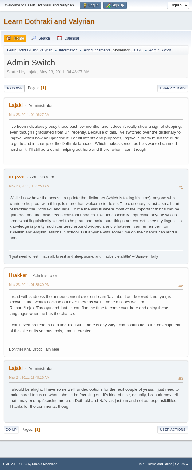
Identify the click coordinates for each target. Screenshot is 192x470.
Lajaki (136, 50)
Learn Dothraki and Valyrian (49, 21)
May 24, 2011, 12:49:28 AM (29, 377)
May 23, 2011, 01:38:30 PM (29, 284)
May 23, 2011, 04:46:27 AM (29, 114)
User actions (173, 88)
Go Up (11, 429)
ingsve (17, 176)
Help (141, 464)
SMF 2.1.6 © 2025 (16, 464)
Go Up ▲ (182, 464)
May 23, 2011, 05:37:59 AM (29, 186)
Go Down (14, 88)
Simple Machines (44, 464)
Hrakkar (18, 275)
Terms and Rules (159, 464)
